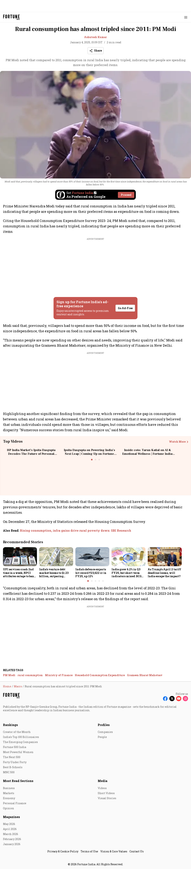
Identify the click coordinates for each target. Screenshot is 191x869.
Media (102, 781)
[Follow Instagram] (185, 698)
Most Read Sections (18, 781)
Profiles (104, 725)
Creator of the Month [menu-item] (17, 732)
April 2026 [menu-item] (10, 829)
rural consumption (30, 675)
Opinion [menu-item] (8, 808)
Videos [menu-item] (102, 788)
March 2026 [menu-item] (10, 834)
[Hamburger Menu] (186, 17)
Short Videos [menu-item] (106, 793)
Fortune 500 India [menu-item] (14, 747)
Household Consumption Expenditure (100, 675)
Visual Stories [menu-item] (107, 798)
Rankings (10, 725)
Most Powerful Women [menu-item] (18, 752)
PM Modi (9, 675)
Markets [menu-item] (8, 793)
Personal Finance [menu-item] (14, 803)
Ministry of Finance (59, 675)
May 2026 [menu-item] (9, 824)
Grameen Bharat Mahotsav (144, 675)
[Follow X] (172, 698)
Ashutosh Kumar (95, 37)
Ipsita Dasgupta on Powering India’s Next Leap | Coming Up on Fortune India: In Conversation (89, 453)
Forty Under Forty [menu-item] (14, 762)
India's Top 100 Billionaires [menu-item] (21, 737)
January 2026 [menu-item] (11, 844)
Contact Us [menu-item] (136, 851)
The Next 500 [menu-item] (11, 757)
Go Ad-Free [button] (125, 308)
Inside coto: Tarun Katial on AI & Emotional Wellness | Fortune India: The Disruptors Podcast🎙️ (147, 453)
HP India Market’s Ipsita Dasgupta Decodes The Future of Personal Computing (31, 453)
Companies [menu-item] (105, 732)
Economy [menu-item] (9, 798)
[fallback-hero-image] (20, 556)
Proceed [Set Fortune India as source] (126, 195)
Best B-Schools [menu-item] (12, 767)
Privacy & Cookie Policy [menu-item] (62, 851)
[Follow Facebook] (165, 698)
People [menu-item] (102, 737)
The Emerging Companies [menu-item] (20, 742)
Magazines (11, 817)
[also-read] (95, 530)
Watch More (177, 441)
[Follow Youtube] (178, 698)
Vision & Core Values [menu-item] (113, 851)
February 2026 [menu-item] (12, 839)
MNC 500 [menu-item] (9, 772)
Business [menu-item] (9, 788)
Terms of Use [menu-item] (89, 851)
